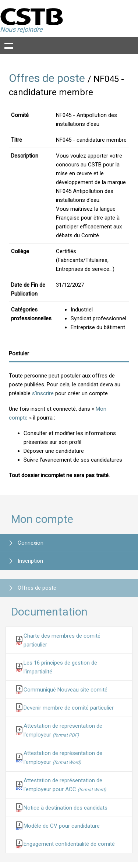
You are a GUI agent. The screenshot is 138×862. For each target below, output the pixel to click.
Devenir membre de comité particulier (69, 707)
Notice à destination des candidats (65, 807)
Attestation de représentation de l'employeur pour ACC (65, 785)
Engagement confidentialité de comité (69, 844)
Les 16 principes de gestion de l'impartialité (60, 667)
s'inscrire (43, 393)
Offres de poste (47, 78)
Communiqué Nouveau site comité (65, 689)
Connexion (30, 542)
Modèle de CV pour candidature (62, 826)
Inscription (30, 561)
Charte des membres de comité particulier (62, 640)
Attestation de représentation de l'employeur (63, 730)
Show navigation (8, 45)
